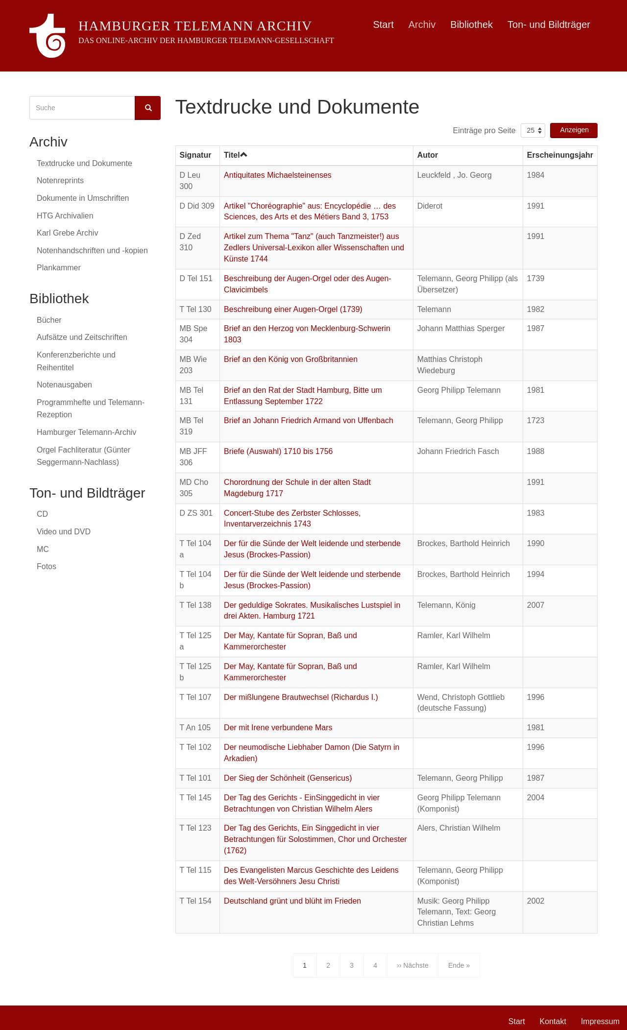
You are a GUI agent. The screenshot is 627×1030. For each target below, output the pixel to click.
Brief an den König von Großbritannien (291, 359)
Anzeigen (574, 130)
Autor (427, 155)
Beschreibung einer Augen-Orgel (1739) (293, 309)
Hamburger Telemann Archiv (195, 26)
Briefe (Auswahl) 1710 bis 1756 (278, 451)
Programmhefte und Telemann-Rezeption (91, 408)
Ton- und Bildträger (548, 24)
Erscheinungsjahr (560, 155)
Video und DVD (64, 531)
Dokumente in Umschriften (83, 198)
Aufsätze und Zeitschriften (82, 337)
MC (43, 549)
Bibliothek (471, 24)
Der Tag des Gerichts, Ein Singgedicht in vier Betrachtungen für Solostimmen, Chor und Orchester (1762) (315, 839)
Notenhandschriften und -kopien (92, 250)
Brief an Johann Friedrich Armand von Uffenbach (308, 420)
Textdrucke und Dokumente (84, 163)
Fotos (46, 566)
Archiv (422, 24)
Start (383, 24)
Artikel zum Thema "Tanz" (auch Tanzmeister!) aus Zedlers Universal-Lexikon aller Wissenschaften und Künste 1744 (314, 247)
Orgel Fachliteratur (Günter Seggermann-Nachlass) (83, 456)
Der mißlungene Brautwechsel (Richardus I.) (301, 697)
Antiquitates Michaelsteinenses (278, 175)
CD (42, 514)
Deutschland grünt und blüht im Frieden (292, 901)
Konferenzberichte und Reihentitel (76, 361)
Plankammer (59, 267)
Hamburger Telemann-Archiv (86, 432)
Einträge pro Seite (484, 130)
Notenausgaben (64, 385)
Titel (236, 155)
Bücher (49, 320)
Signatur (196, 155)
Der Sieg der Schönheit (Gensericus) (288, 778)
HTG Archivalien (65, 216)
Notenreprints (60, 180)
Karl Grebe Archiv (67, 233)
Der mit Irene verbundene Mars (278, 727)
